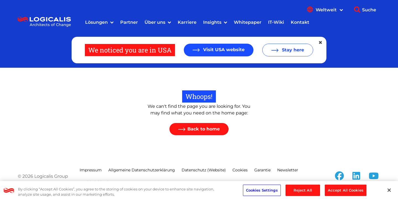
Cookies (240, 169)
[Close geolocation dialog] (320, 42)
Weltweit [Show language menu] (329, 9)
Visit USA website (223, 49)
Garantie (262, 169)
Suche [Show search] (369, 9)
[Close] (389, 191)
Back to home (203, 129)
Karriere (187, 22)
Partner (129, 22)
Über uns (155, 22)
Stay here (292, 50)
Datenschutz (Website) (204, 169)
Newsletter (287, 169)
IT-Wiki (276, 22)
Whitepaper (247, 22)
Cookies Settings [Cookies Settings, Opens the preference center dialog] (262, 191)
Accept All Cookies (345, 191)
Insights (212, 22)
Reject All (303, 191)
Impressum (91, 169)
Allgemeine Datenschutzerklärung (141, 169)
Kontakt (300, 22)
